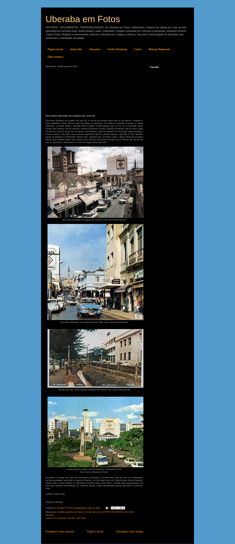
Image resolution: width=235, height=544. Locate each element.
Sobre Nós (76, 49)
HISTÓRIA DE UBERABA (113, 512)
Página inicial (55, 49)
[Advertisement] (94, 90)
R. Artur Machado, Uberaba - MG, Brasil (68, 518)
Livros (137, 49)
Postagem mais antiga (129, 531)
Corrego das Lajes (93, 512)
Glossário (94, 49)
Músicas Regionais (159, 49)
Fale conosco (55, 57)
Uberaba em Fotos (83, 19)
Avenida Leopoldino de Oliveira (70, 512)
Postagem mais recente (60, 531)
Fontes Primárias (117, 49)
